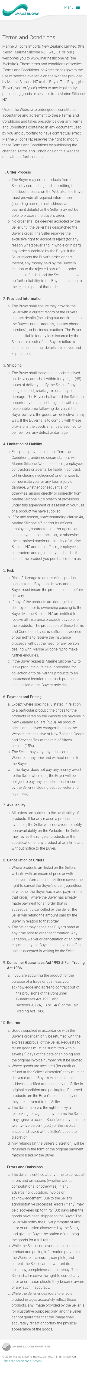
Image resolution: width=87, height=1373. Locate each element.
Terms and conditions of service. (22, 1361)
